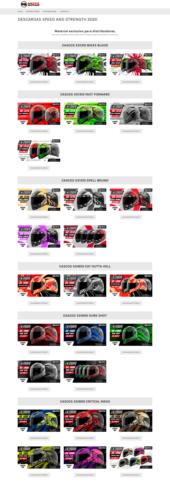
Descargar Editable (39, 82)
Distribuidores (49, 11)
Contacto (64, 11)
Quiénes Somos (33, 11)
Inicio (20, 11)
